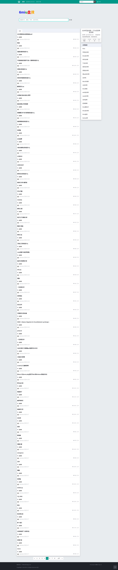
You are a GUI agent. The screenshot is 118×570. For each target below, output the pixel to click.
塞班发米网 (86, 66)
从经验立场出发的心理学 (23, 95)
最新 (20, 31)
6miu (84, 48)
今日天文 (19, 200)
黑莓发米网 (86, 70)
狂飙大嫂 (19, 444)
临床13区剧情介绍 (22, 261)
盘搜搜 (20, 37)
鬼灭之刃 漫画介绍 (22, 217)
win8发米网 (86, 92)
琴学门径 (19, 234)
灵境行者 (19, 540)
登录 (99, 1)
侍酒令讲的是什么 (22, 69)
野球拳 (19, 435)
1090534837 (20, 165)
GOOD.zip (20, 487)
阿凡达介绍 (20, 383)
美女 (18, 505)
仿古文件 (19, 304)
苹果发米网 (86, 52)
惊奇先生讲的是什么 (22, 173)
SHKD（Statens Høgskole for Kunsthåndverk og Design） (33, 322)
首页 (23, 1)
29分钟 (19, 418)
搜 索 (70, 19)
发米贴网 (85, 99)
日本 (18, 461)
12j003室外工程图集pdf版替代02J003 (27, 348)
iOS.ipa (19, 269)
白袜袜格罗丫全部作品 (23, 531)
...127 (58, 558)
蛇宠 (18, 43)
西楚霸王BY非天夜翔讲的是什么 (26, 112)
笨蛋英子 (19, 391)
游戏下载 (38, 1)
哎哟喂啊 (85, 103)
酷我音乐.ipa (20, 86)
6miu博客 (85, 88)
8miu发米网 (86, 110)
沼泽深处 (19, 296)
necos (19, 548)
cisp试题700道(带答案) (23, 252)
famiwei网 (85, 118)
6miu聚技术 (86, 107)
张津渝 (19, 479)
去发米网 (85, 85)
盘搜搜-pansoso (30, 1)
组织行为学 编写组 (22, 182)
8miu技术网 (86, 56)
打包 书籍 (19, 191)
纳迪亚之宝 (20, 409)
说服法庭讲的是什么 (22, 51)
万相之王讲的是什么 (22, 243)
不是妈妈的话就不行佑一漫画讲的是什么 (28, 60)
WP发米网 (85, 59)
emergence (20, 453)
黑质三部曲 (20, 226)
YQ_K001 (19, 496)
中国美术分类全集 (22, 313)
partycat (19, 330)
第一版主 (19, 522)
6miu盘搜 (85, 114)
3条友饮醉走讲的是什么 (23, 147)
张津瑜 (19, 130)
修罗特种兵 (20, 400)
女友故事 (19, 139)
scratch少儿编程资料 (23, 365)
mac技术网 (85, 96)
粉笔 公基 (19, 208)
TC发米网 (85, 63)
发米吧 (84, 77)
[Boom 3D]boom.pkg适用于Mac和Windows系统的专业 (32, 374)
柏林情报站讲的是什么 (23, 121)
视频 (18, 470)
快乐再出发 (20, 514)
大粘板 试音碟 (21, 357)
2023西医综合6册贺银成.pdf (24, 34)
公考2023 (19, 156)
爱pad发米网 (86, 74)
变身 (18, 426)
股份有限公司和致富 (22, 104)
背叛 (18, 278)
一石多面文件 (20, 287)
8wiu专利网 (86, 81)
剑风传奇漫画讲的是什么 (23, 78)
